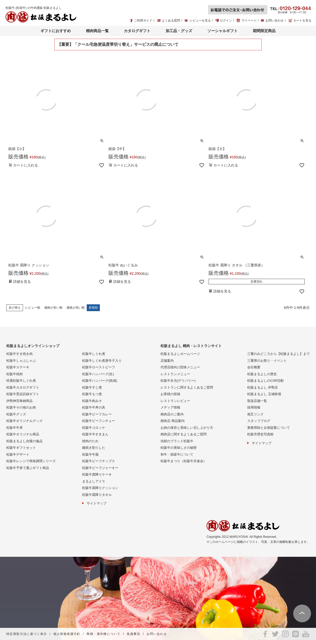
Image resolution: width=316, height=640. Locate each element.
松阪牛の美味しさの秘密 (179, 448)
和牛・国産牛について (177, 454)
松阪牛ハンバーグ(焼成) (99, 380)
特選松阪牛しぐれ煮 (21, 380)
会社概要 (253, 367)
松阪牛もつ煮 (92, 394)
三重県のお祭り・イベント (267, 360)
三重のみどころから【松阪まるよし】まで (278, 354)
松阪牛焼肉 (14, 374)
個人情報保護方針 (66, 634)
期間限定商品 (264, 31)
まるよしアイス (93, 481)
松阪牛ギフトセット (21, 448)
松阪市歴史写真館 (260, 434)
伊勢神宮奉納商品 (19, 401)
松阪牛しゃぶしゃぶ (21, 360)
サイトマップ (96, 503)
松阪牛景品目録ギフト (22, 394)
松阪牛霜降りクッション (100, 488)
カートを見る (302, 20)
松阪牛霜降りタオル (97, 495)
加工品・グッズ (179, 31)
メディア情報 (170, 407)
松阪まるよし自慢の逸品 (24, 441)
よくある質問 (171, 20)
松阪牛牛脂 (90, 454)
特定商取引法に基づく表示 (26, 634)
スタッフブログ (258, 421)
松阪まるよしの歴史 (262, 374)
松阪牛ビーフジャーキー (100, 468)
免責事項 (133, 634)
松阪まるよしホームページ (180, 354)
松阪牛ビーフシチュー (98, 421)
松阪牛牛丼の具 (93, 407)
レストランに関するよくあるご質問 (187, 387)
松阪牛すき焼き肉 (19, 354)
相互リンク (255, 414)
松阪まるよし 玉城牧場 (264, 394)
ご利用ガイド (143, 20)
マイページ (249, 20)
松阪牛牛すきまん (95, 434)
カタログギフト (137, 31)
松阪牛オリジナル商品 (22, 434)
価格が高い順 (75, 307)
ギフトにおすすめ (55, 31)
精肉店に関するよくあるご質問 (184, 434)
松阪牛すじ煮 (92, 387)
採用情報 (253, 407)
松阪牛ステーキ (17, 367)
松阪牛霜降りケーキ (97, 474)
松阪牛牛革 (14, 428)
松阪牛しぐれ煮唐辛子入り (102, 360)
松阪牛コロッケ (93, 428)
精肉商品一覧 (97, 31)
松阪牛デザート (17, 454)
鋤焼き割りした (93, 448)
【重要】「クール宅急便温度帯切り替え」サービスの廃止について (117, 44)
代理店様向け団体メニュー (180, 367)
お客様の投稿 (170, 394)
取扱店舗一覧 (257, 401)
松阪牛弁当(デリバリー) (178, 380)
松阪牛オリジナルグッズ (24, 421)
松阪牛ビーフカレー (97, 414)
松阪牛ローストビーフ (98, 367)
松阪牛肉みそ (92, 401)
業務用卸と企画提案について (268, 428)
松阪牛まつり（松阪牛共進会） (184, 461)
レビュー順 (32, 307)
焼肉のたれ (90, 441)
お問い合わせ (274, 20)
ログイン (226, 20)
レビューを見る (200, 20)
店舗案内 (167, 360)
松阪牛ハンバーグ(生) (98, 374)
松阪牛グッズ (16, 414)
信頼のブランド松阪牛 (177, 441)
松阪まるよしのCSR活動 (265, 380)
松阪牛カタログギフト (22, 387)
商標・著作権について (103, 634)
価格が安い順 (53, 307)
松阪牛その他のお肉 (21, 407)
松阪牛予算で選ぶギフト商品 (27, 468)
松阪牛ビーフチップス (98, 461)
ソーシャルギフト (222, 31)
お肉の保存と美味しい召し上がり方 (187, 428)
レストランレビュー (175, 401)
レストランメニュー (175, 374)
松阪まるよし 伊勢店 (262, 387)
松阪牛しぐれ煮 (93, 354)
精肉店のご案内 (172, 414)
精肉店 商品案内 (173, 421)
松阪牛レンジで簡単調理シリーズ (31, 461)
